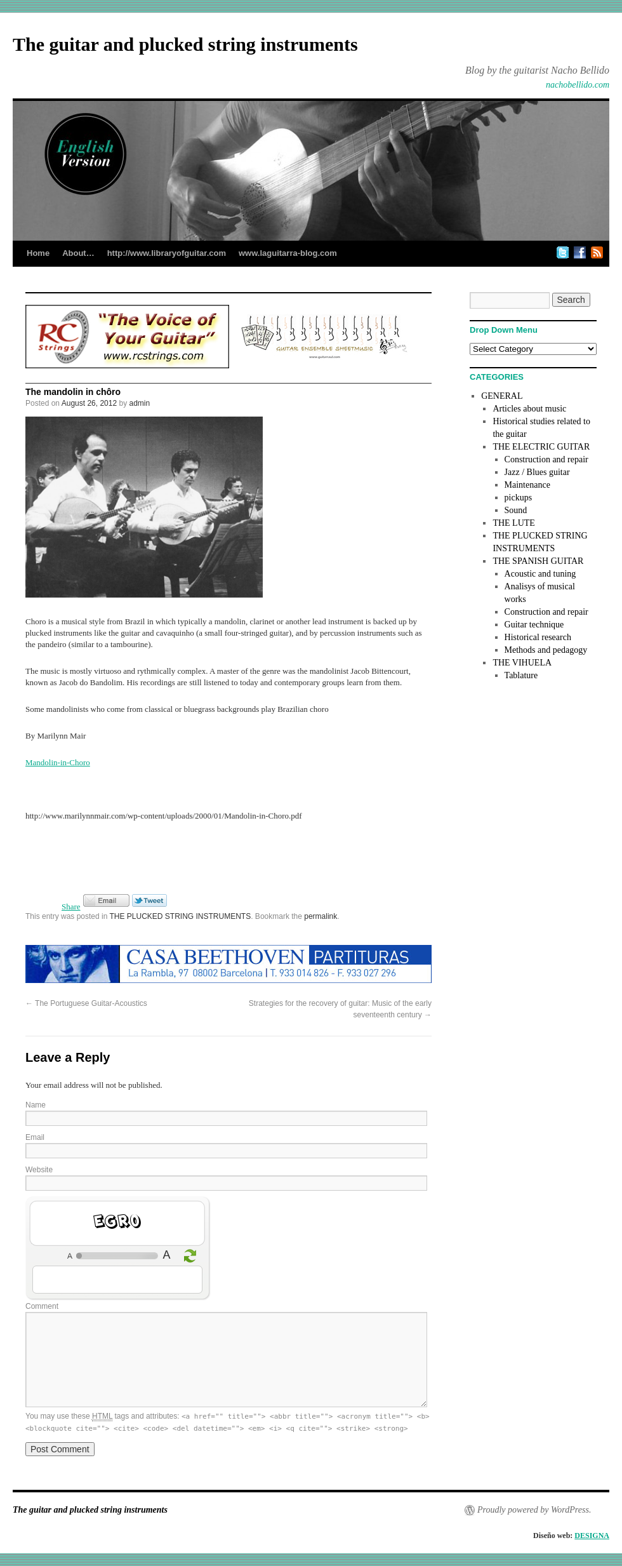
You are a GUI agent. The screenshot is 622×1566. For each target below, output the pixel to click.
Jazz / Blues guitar (537, 472)
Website (39, 1169)
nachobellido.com (577, 85)
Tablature (521, 675)
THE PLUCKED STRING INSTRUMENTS (180, 916)
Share (71, 906)
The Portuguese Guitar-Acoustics (86, 1003)
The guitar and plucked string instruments (185, 44)
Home (38, 253)
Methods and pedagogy (546, 650)
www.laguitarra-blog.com (288, 253)
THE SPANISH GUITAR (538, 561)
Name (35, 1105)
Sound (516, 510)
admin (139, 403)
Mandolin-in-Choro (57, 762)
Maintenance (527, 485)
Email (34, 1137)
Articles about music (529, 408)
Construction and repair (546, 459)
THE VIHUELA (522, 662)
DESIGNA (591, 1535)
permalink (320, 916)
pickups (519, 497)
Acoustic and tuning (540, 574)
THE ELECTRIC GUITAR (541, 447)
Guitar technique (534, 624)
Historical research (538, 637)
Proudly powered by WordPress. (534, 1510)
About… (78, 253)
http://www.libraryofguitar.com (166, 253)
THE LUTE (513, 523)
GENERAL (501, 396)
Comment (41, 1306)
